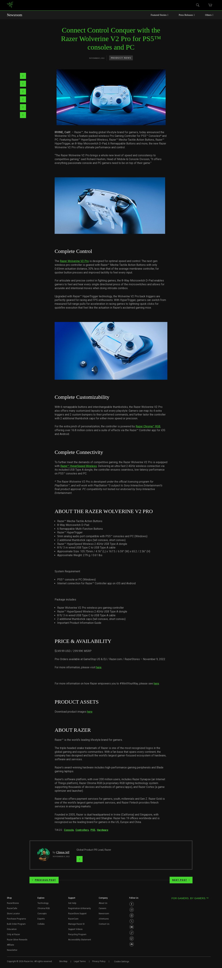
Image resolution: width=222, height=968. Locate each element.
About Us (103, 903)
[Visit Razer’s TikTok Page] (131, 932)
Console (69, 830)
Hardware (102, 830)
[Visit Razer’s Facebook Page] (131, 904)
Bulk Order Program (16, 924)
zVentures (104, 919)
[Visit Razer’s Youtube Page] (131, 927)
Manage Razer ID (76, 924)
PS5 (93, 830)
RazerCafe (12, 908)
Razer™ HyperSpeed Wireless (78, 466)
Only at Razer (13, 934)
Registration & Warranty (79, 908)
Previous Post (44, 880)
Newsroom (14, 15)
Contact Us (104, 924)
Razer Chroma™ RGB (148, 426)
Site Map (63, 961)
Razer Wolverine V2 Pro (74, 261)
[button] (9, 899)
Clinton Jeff (62, 852)
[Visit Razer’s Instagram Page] (131, 909)
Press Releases (187, 15)
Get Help (72, 903)
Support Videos (75, 929)
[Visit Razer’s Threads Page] (131, 915)
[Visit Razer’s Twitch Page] (131, 938)
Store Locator (13, 913)
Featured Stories (159, 15)
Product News (121, 58)
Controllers (82, 830)
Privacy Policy (98, 961)
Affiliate (10, 945)
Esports (41, 919)
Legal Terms (80, 961)
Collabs (41, 924)
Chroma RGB (43, 908)
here (98, 667)
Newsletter (12, 950)
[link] (10, 5)
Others (209, 15)
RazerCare (73, 919)
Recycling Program (77, 934)
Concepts (42, 913)
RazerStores (13, 903)
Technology (43, 903)
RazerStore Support (77, 913)
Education (12, 929)
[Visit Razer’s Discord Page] (131, 944)
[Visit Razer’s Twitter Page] (131, 921)
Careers (102, 908)
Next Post (181, 880)
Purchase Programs (16, 919)
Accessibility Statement (79, 939)
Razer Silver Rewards (17, 939)
